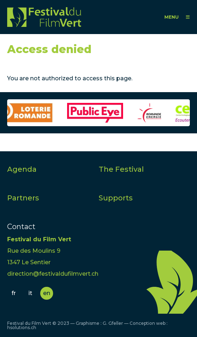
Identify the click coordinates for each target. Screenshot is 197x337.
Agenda (22, 169)
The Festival (121, 169)
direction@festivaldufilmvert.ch (52, 273)
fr (13, 293)
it (30, 293)
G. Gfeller (113, 323)
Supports (116, 198)
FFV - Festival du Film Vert (44, 17)
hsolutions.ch (21, 327)
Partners (23, 198)
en (46, 293)
